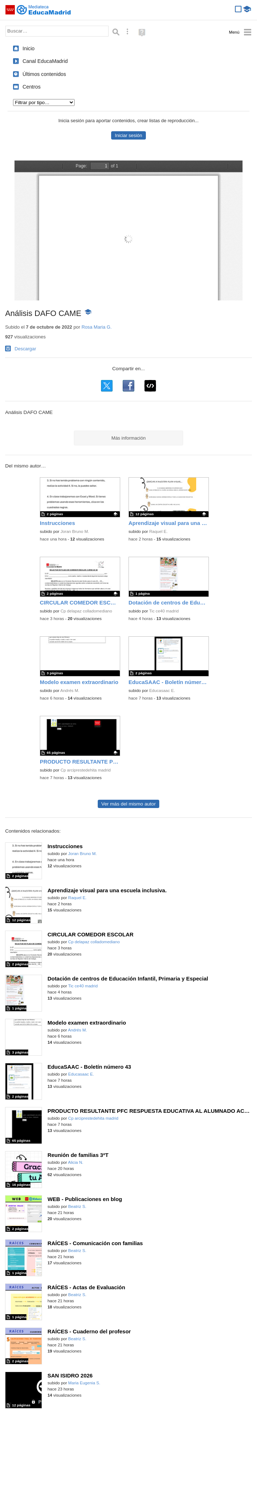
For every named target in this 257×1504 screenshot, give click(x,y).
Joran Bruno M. (74, 531)
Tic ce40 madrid (164, 611)
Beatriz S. (77, 1206)
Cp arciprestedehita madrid (85, 770)
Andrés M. (70, 690)
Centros (31, 87)
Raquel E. (158, 531)
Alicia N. (75, 1162)
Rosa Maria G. (96, 327)
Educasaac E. (162, 690)
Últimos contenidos (44, 74)
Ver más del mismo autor (128, 804)
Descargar (25, 348)
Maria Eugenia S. (84, 1383)
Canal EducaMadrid (45, 61)
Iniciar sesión (128, 135)
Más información (128, 438)
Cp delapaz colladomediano (86, 611)
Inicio (28, 48)
